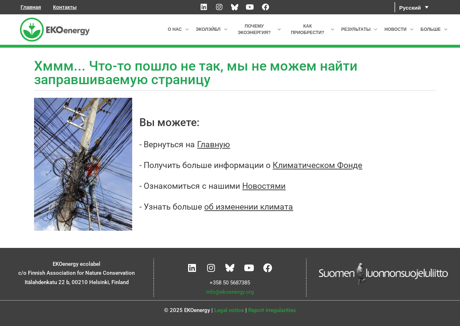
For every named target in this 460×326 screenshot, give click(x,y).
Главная (31, 7)
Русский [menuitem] (410, 7)
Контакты (65, 7)
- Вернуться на (184, 144)
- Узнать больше (216, 207)
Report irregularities (272, 310)
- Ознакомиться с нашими (212, 186)
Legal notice (229, 310)
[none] (423, 7)
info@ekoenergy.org (230, 292)
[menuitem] (413, 7)
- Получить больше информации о (250, 165)
